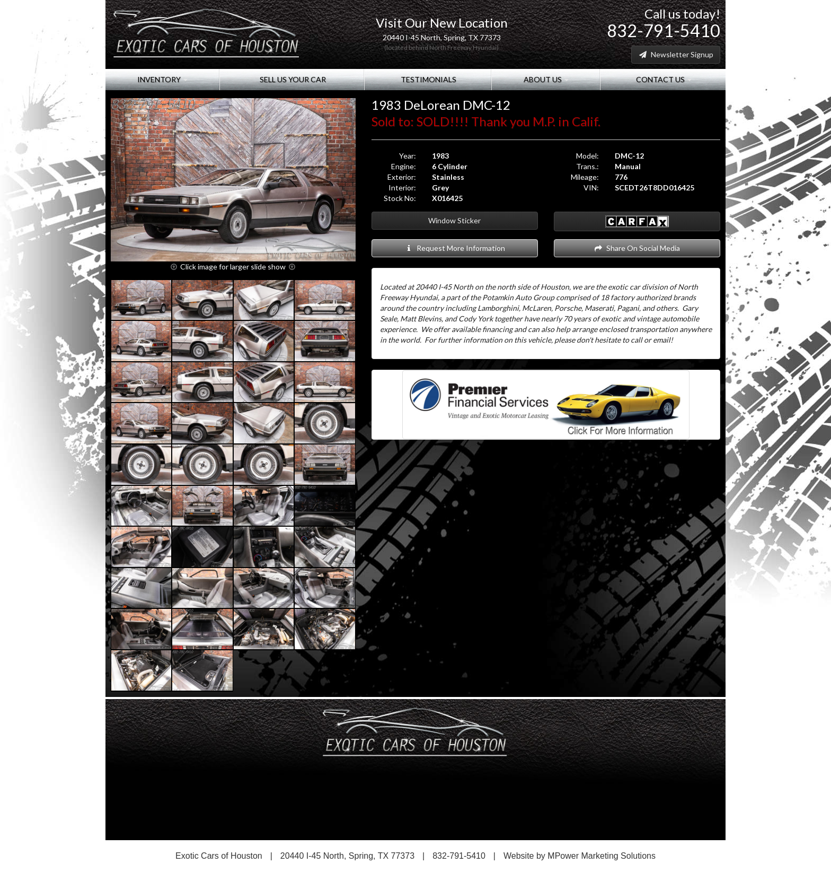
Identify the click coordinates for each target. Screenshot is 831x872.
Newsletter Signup (675, 54)
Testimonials (427, 79)
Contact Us (663, 79)
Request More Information (454, 247)
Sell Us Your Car (292, 79)
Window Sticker (454, 220)
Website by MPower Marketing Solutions (579, 855)
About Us (545, 79)
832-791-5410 (663, 30)
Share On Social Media (637, 247)
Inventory (162, 79)
